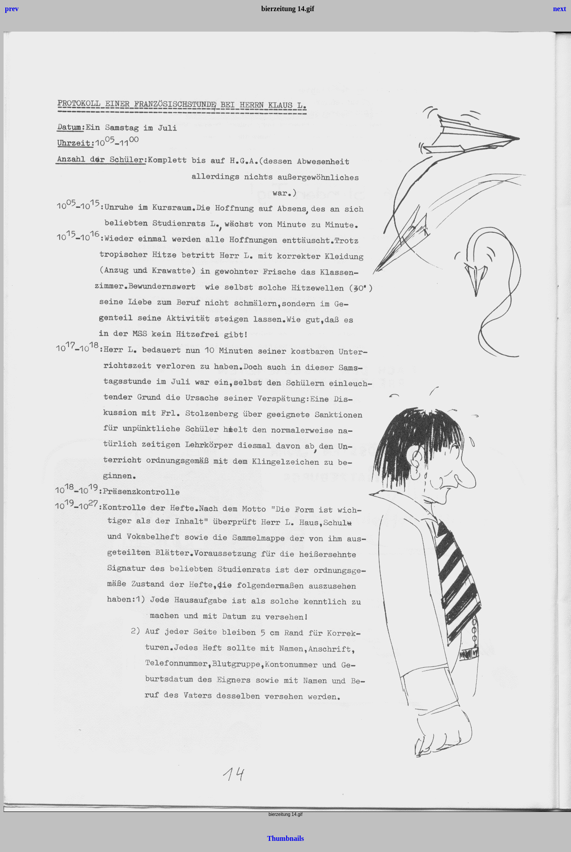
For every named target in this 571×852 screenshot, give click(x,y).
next (559, 8)
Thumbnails (285, 838)
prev (12, 8)
